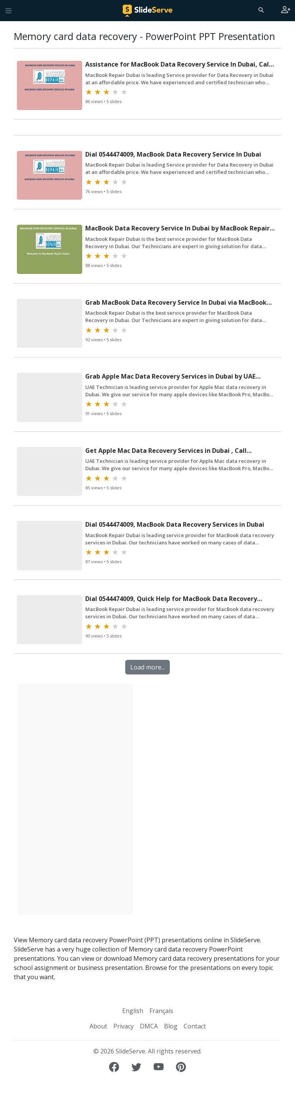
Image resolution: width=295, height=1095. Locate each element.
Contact (195, 1026)
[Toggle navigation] (8, 10)
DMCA (149, 1026)
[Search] (260, 10)
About (98, 1026)
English (132, 1011)
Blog (170, 1026)
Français (161, 1011)
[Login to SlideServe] (286, 10)
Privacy (123, 1026)
